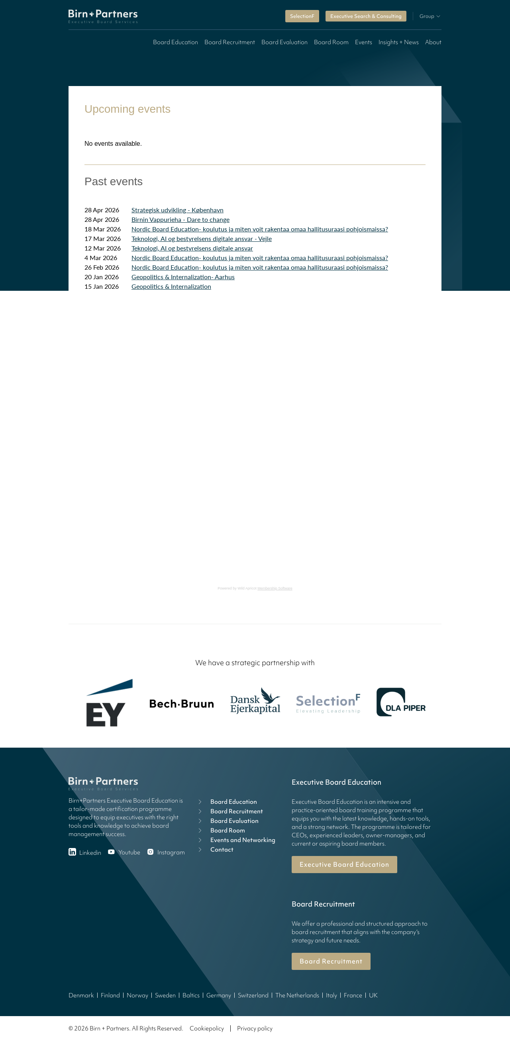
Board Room (331, 42)
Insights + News (399, 42)
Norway (137, 995)
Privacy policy (255, 1028)
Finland (110, 995)
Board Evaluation (284, 42)
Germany (218, 995)
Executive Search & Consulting (366, 16)
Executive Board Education (344, 864)
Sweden (165, 995)
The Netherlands (297, 995)
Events (363, 42)
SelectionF (302, 16)
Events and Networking (235, 840)
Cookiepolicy (207, 1028)
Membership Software (274, 588)
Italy (331, 995)
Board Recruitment (229, 42)
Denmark (81, 995)
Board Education (175, 42)
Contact (214, 850)
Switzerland (253, 995)
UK (373, 995)
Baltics (191, 995)
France (353, 995)
